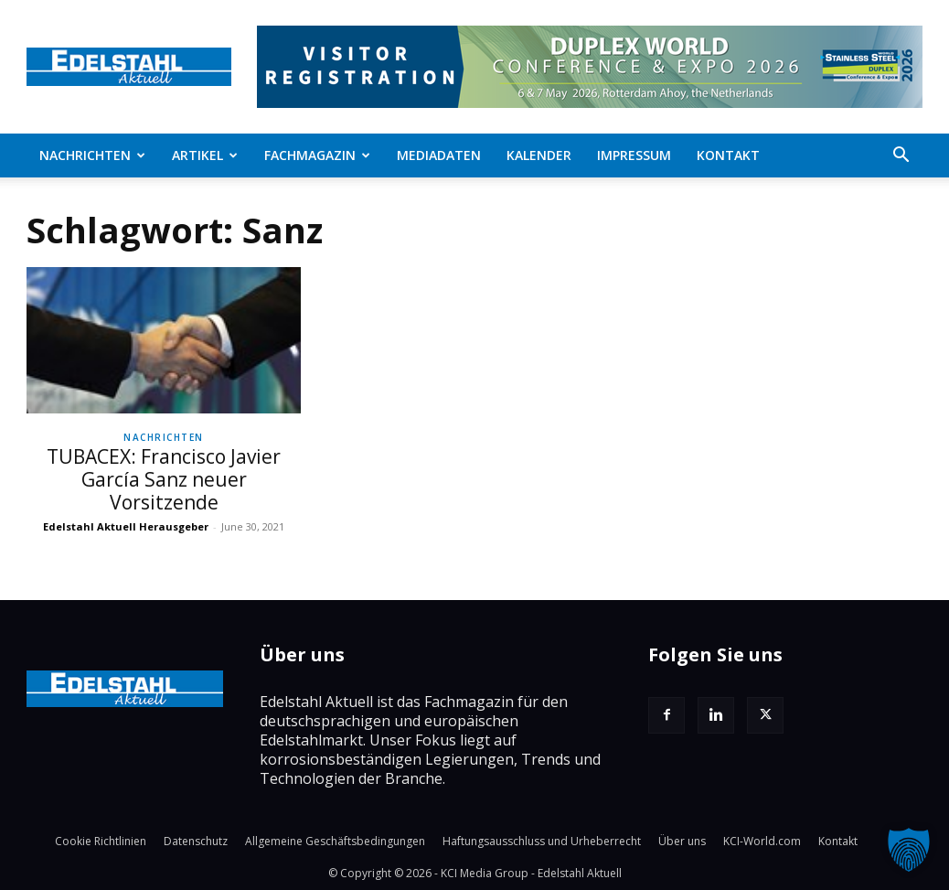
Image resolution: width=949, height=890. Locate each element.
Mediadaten (439, 155)
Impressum (634, 155)
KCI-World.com (762, 841)
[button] (900, 156)
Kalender (538, 155)
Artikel (205, 155)
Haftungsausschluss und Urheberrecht (542, 841)
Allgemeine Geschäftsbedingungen (335, 841)
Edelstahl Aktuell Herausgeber (125, 526)
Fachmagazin (317, 155)
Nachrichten (92, 155)
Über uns (682, 841)
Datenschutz (196, 841)
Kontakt (728, 155)
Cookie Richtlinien (100, 841)
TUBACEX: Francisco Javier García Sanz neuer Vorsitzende (164, 479)
